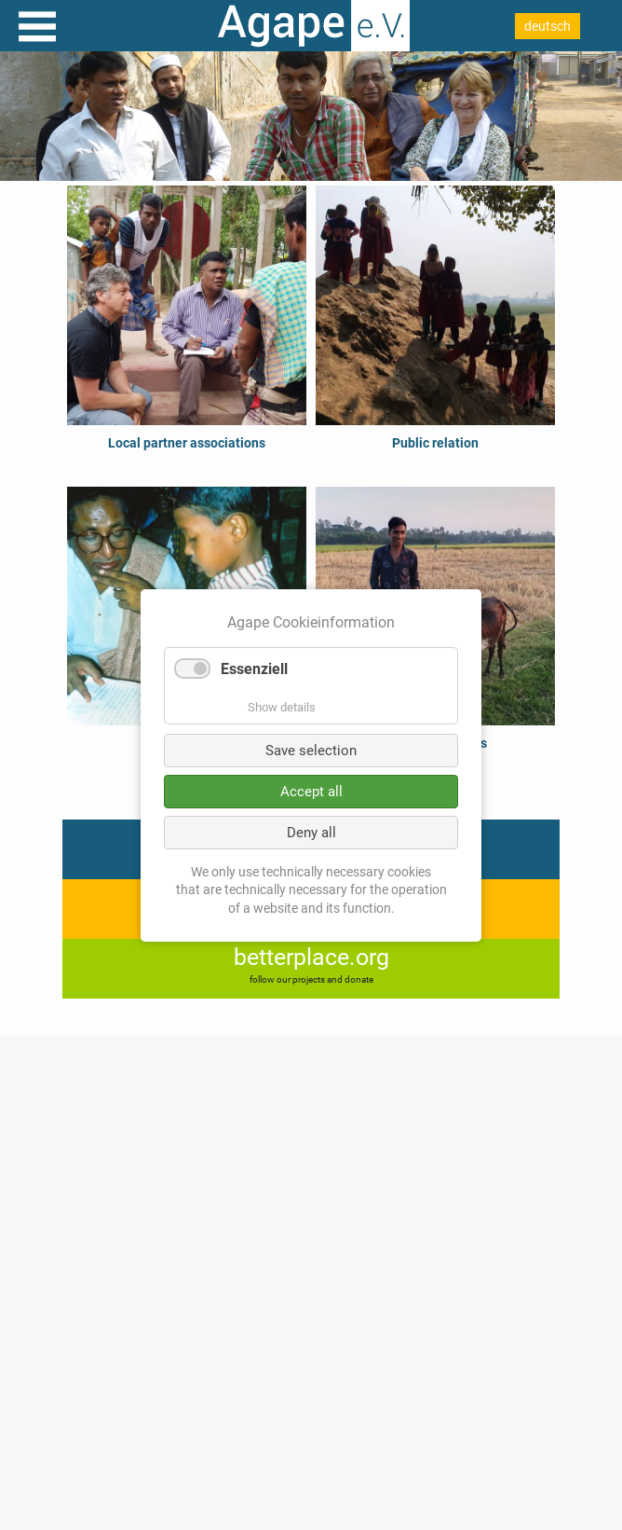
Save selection (311, 749)
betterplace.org (311, 957)
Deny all (311, 831)
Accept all (311, 790)
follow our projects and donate (311, 979)
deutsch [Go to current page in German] (547, 26)
